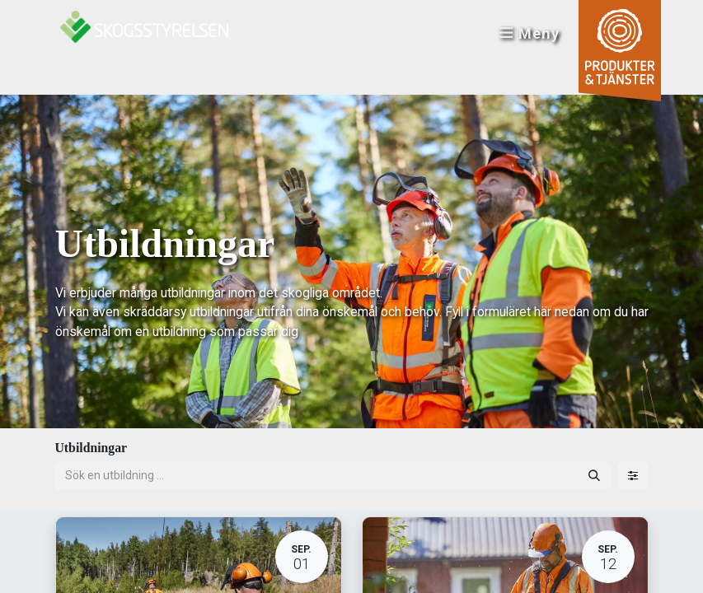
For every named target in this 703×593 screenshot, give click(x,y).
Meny (529, 33)
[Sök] (594, 475)
